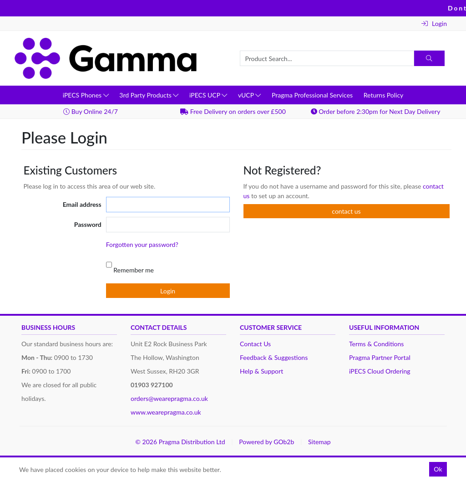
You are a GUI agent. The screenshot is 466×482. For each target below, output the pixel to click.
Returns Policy (384, 95)
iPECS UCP (208, 95)
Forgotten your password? (142, 244)
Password (87, 224)
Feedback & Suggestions (274, 357)
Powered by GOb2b (266, 442)
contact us (346, 211)
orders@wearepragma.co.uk (169, 398)
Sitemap (319, 442)
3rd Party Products (148, 95)
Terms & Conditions (376, 344)
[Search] (429, 58)
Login (434, 23)
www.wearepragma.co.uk (166, 412)
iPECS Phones (86, 95)
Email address (82, 204)
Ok (438, 469)
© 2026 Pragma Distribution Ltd (180, 442)
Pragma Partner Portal (379, 357)
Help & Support (261, 371)
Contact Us (255, 344)
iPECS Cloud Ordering (379, 371)
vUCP (249, 95)
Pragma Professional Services (312, 95)
